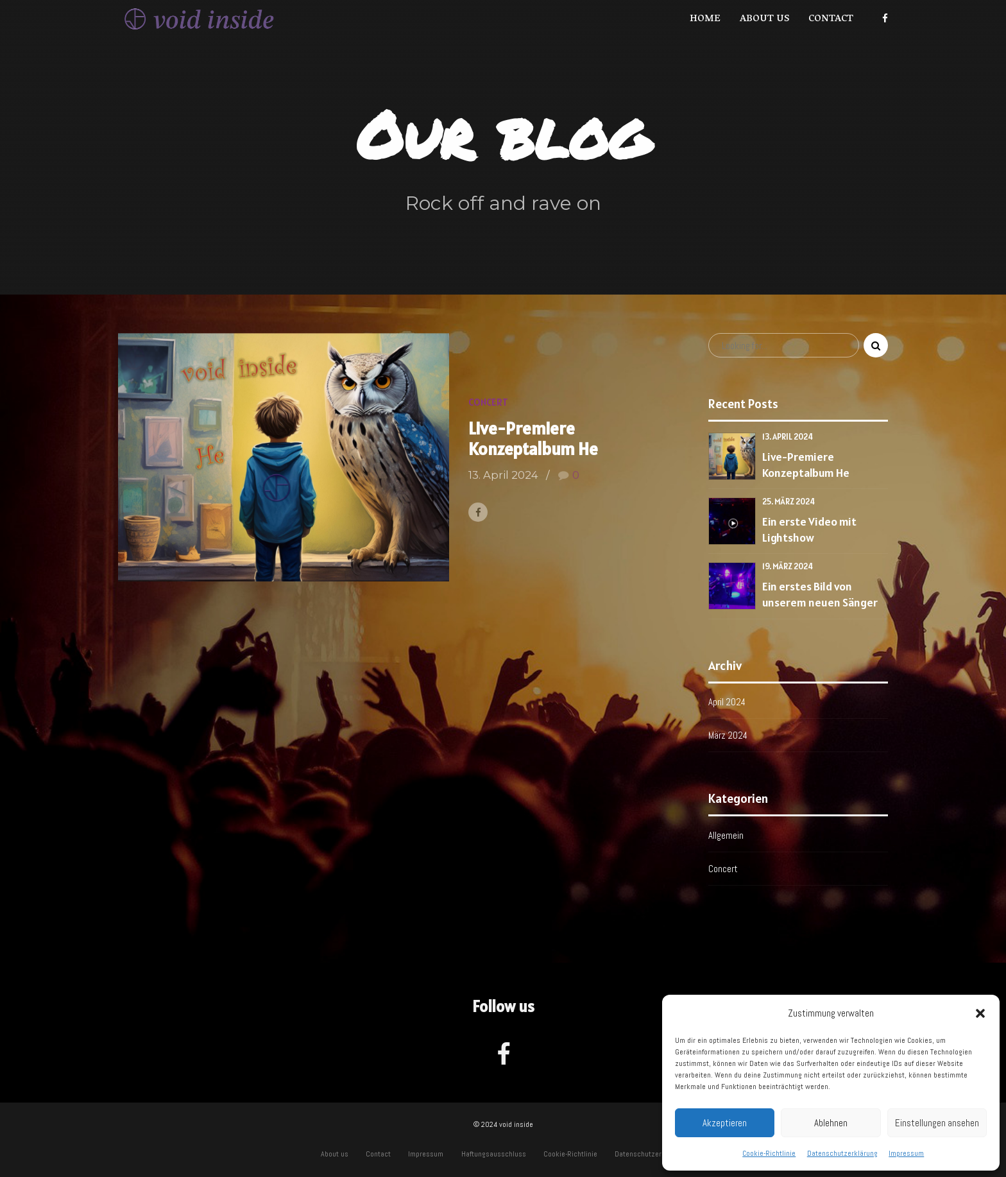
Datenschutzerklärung (842, 1153)
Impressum (906, 1153)
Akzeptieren (725, 1123)
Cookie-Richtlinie (769, 1153)
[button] (980, 1013)
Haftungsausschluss (493, 1154)
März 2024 (727, 735)
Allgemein (726, 835)
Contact (830, 19)
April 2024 (727, 702)
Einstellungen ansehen (937, 1123)
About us (764, 19)
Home (705, 19)
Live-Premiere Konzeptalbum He (533, 438)
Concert (488, 402)
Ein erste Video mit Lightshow (809, 529)
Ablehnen (831, 1123)
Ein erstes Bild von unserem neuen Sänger (820, 594)
